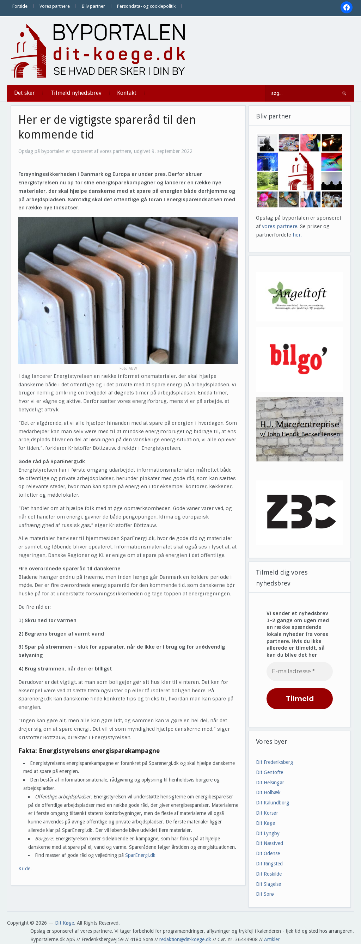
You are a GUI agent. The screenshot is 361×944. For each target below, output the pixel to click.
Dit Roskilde (269, 874)
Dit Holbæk (268, 792)
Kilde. (25, 868)
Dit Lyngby (268, 833)
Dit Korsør (267, 813)
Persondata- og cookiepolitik (146, 6)
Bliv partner (93, 6)
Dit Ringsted (269, 863)
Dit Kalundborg (272, 802)
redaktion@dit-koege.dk (185, 939)
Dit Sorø (265, 894)
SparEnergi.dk (140, 855)
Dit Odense (268, 853)
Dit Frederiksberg (274, 762)
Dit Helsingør (270, 782)
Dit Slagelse (268, 884)
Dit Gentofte (269, 772)
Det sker (24, 93)
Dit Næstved (269, 843)
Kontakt (126, 93)
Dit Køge (265, 823)
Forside (19, 6)
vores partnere (280, 226)
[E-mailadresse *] (300, 671)
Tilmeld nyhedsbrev (76, 93)
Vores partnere (54, 6)
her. (297, 235)
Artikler (272, 939)
